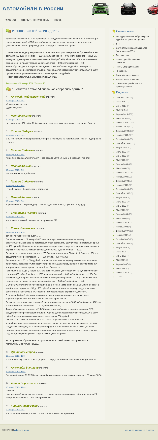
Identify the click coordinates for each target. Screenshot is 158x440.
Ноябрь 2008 (122, 185)
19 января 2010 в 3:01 (15, 101)
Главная (10, 20)
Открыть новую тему (35, 20)
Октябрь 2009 (122, 139)
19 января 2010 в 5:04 (15, 154)
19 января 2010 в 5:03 (15, 120)
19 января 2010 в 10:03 (16, 232)
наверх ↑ (152, 430)
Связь (58, 20)
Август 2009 (121, 147)
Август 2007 (121, 247)
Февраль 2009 (122, 173)
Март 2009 (121, 168)
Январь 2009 (122, 177)
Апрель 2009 (122, 164)
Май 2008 (120, 210)
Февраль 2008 (122, 222)
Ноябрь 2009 (122, 135)
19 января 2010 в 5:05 (15, 170)
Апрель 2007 (122, 264)
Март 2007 (121, 268)
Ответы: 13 (40, 83)
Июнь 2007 (121, 256)
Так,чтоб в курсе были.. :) (127, 75)
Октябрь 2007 (122, 239)
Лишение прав (122, 55)
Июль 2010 (121, 102)
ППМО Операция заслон (127, 67)
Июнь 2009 (121, 156)
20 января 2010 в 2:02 (15, 410)
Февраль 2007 (122, 272)
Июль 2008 (121, 202)
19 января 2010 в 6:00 (15, 201)
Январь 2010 (122, 127)
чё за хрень (121, 71)
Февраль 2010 (122, 122)
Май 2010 (120, 110)
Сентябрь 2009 (123, 143)
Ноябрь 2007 (122, 235)
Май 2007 (120, 260)
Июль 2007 (121, 252)
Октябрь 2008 (122, 189)
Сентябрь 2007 (123, 243)
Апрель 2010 (122, 114)
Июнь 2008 (121, 206)
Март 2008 (121, 218)
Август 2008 (121, 198)
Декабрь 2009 (122, 131)
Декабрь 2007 (122, 231)
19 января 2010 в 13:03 (16, 356)
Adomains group (21, 430)
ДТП (118, 44)
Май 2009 (120, 160)
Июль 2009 (121, 152)
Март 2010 (121, 118)
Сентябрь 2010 (123, 97)
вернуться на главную (135, 430)
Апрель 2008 (122, 214)
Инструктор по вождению (127, 79)
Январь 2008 (122, 227)
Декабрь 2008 (122, 181)
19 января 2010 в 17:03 (16, 387)
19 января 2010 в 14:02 (16, 372)
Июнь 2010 (121, 106)
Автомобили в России (32, 8)
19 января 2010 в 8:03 (15, 217)
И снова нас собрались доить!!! (37, 31)
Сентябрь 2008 (123, 193)
